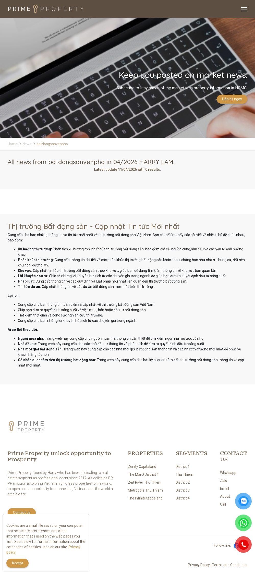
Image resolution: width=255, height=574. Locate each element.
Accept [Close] (17, 563)
